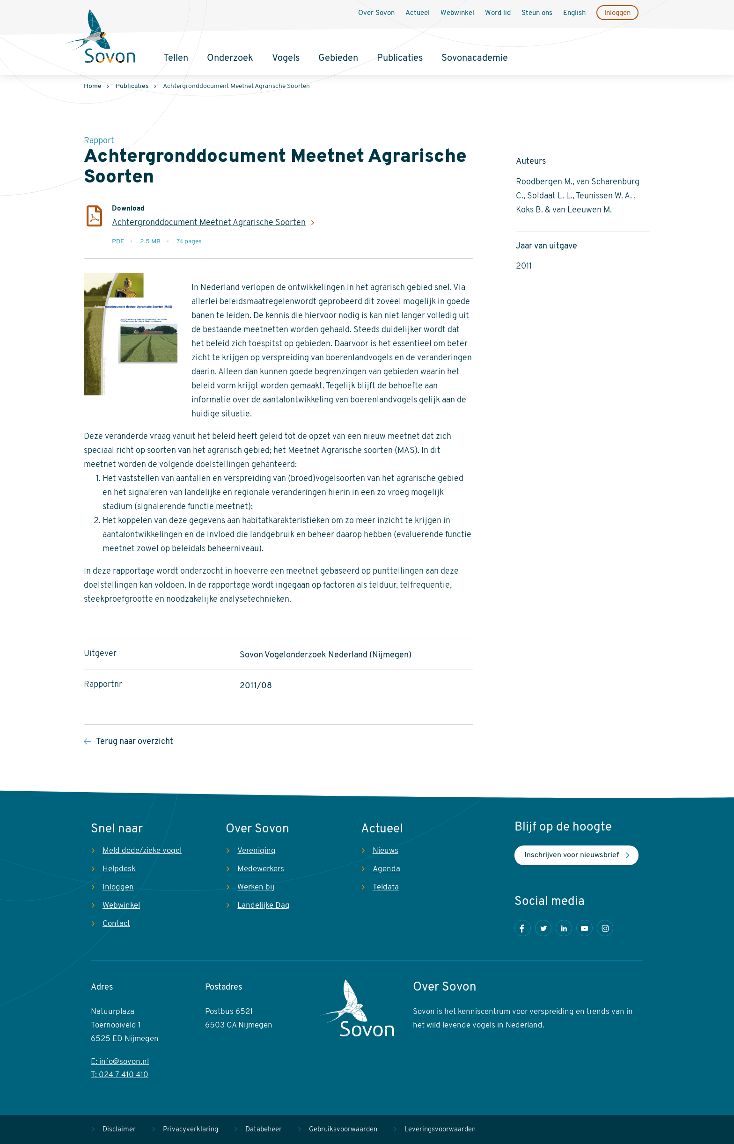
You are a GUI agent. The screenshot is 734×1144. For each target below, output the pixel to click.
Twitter (543, 928)
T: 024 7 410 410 (119, 1075)
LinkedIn (564, 928)
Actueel (417, 13)
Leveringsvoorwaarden (440, 1129)
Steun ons (536, 13)
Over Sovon (376, 13)
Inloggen (617, 13)
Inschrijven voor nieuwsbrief (571, 855)
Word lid (498, 13)
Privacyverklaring (190, 1129)
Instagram (605, 928)
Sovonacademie (474, 58)
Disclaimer (119, 1129)
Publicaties (400, 58)
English (574, 13)
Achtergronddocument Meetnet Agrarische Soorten (209, 223)
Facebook (522, 928)
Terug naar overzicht (134, 741)
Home (93, 86)
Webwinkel (457, 13)
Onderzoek (230, 58)
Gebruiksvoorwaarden (343, 1129)
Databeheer (263, 1129)
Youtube (584, 928)
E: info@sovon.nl (120, 1062)
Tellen (175, 58)
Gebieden (338, 58)
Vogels (286, 58)
